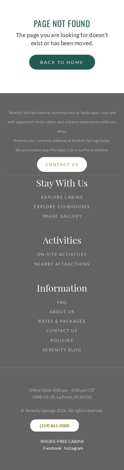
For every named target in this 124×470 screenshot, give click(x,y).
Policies (62, 340)
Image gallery (62, 216)
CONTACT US (62, 330)
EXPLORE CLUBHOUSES (62, 206)
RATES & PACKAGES (62, 321)
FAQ (62, 302)
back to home (61, 62)
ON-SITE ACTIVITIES (62, 254)
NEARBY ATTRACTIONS (62, 264)
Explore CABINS (62, 197)
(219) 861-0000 (54, 425)
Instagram (73, 448)
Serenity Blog (62, 349)
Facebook (52, 448)
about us (61, 311)
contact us (62, 164)
